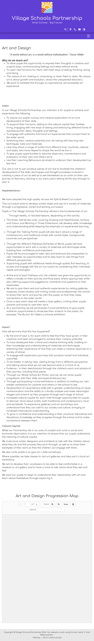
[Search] (50, 510)
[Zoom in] (52, 504)
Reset (66, 504)
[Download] (73, 504)
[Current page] (27, 504)
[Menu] (47, 36)
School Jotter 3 (78, 632)
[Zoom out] (58, 504)
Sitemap (36, 638)
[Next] (36, 504)
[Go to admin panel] (52, 638)
